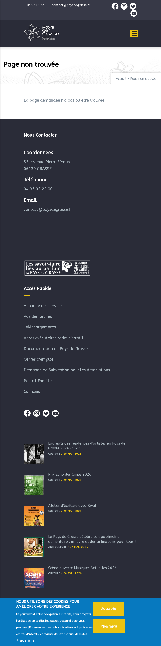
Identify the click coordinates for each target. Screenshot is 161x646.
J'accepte (108, 610)
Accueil (121, 79)
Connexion (33, 391)
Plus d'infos (26, 641)
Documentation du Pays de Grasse (56, 348)
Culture (54, 453)
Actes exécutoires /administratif (53, 338)
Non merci (109, 627)
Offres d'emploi (38, 359)
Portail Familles (38, 380)
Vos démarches (38, 316)
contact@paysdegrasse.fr (48, 209)
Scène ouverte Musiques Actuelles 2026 (82, 568)
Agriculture (57, 547)
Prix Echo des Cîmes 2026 (69, 474)
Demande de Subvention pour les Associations (67, 370)
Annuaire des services (43, 305)
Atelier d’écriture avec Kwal (72, 505)
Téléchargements (40, 327)
